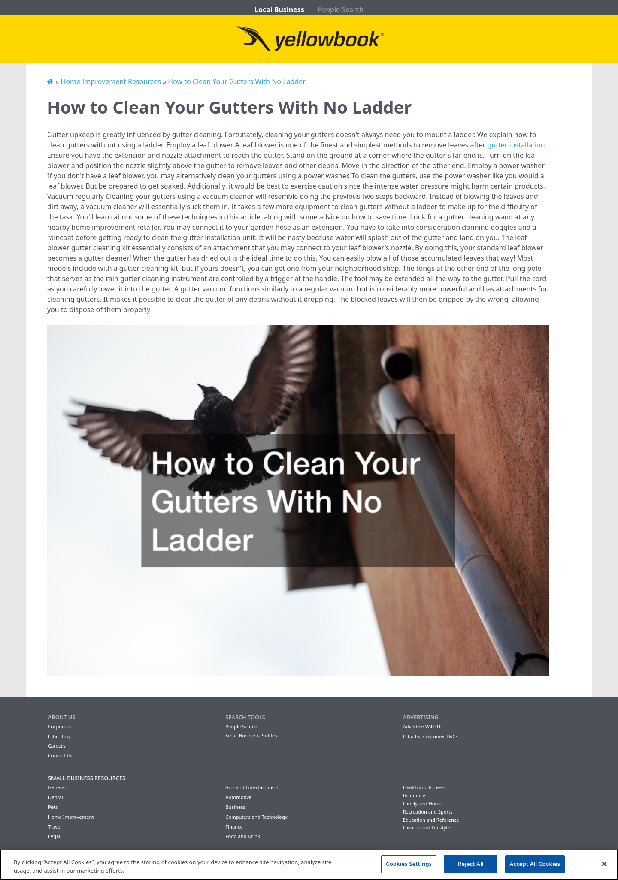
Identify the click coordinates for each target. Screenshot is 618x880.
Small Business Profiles (251, 735)
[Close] (604, 863)
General (57, 787)
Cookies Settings (409, 864)
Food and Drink (242, 836)
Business (235, 807)
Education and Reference (431, 820)
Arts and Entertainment (251, 787)
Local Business (279, 9)
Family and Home (422, 803)
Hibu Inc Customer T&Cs (430, 736)
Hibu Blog (59, 736)
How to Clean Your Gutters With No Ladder (237, 81)
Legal (54, 836)
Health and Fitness (424, 787)
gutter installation (516, 145)
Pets (53, 807)
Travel (54, 826)
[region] (309, 865)
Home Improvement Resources (111, 81)
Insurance (414, 795)
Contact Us (60, 755)
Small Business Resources (86, 778)
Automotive (238, 797)
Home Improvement (71, 817)
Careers (56, 745)
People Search (341, 9)
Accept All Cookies (535, 864)
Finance (233, 826)
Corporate (59, 726)
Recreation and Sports (428, 811)
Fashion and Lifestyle (426, 827)
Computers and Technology (256, 817)
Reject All (471, 864)
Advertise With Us (423, 726)
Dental (55, 797)
